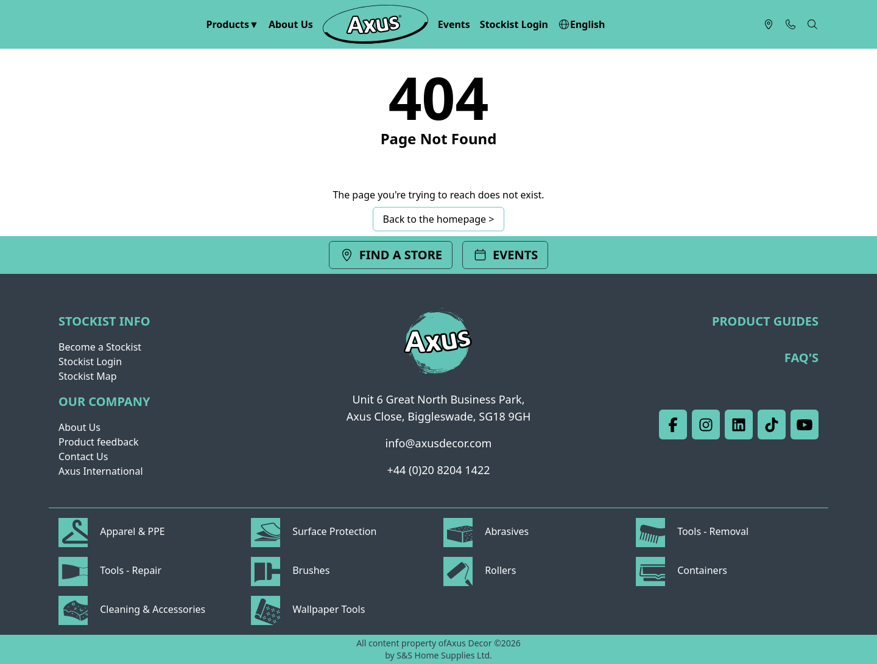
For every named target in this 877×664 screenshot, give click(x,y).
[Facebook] (673, 424)
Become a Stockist (99, 347)
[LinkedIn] (739, 424)
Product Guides (765, 321)
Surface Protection (313, 531)
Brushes (290, 570)
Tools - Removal (692, 531)
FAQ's (801, 357)
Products (228, 24)
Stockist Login (514, 24)
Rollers (479, 570)
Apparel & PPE (111, 531)
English (581, 24)
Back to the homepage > (439, 219)
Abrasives (486, 531)
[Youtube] (805, 424)
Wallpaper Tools (308, 609)
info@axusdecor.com (439, 443)
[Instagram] (706, 424)
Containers (681, 570)
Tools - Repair (109, 570)
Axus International (100, 471)
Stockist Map (87, 376)
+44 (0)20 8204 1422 (438, 470)
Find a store (390, 254)
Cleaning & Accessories (131, 609)
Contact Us (83, 456)
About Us (291, 24)
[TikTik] (772, 424)
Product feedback (98, 442)
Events (454, 24)
